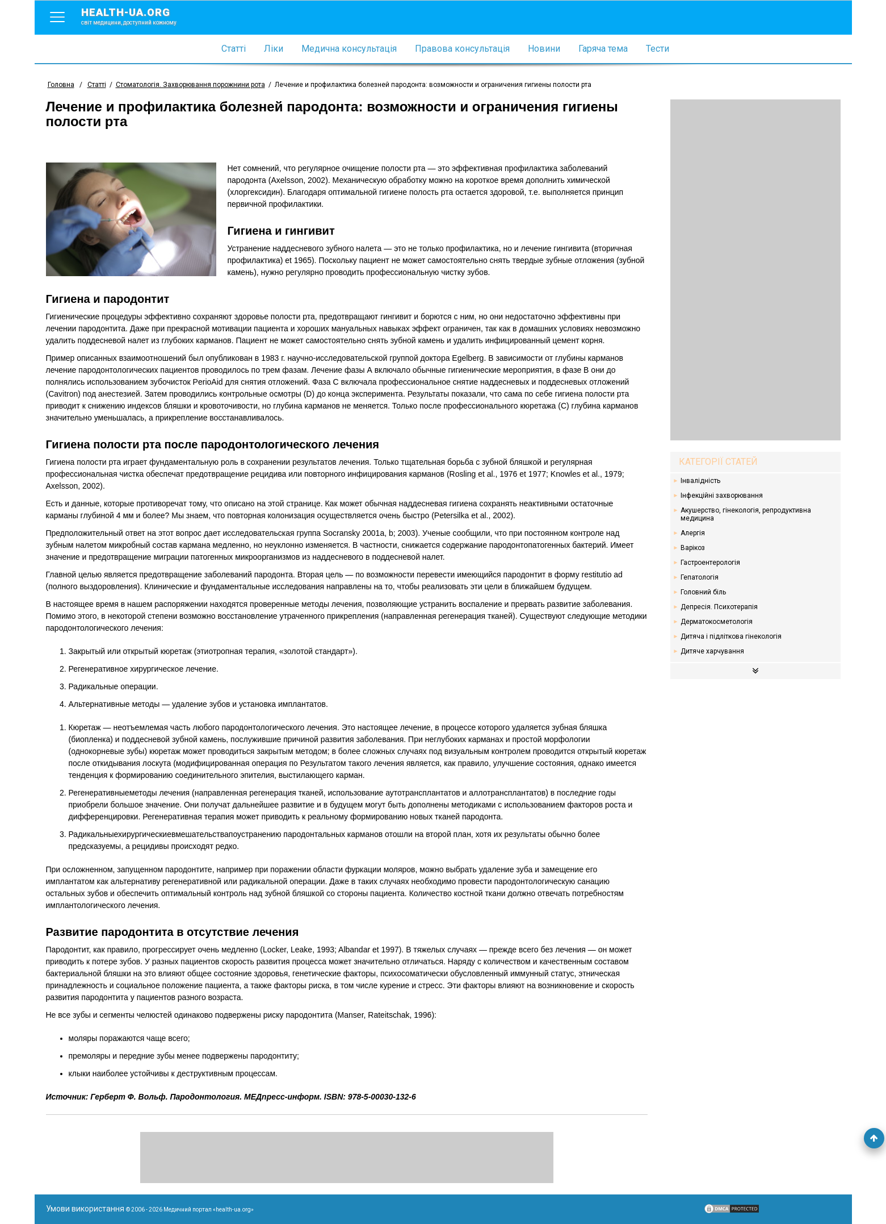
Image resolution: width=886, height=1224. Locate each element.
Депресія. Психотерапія (719, 607)
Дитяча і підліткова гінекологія (731, 636)
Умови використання (85, 1208)
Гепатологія (700, 577)
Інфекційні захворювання (722, 495)
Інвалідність (700, 481)
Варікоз (693, 548)
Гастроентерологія (710, 563)
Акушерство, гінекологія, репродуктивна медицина (746, 514)
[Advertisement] (755, 269)
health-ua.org (138, 16)
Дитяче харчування (712, 651)
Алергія (693, 533)
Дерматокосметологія (717, 622)
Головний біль (703, 592)
